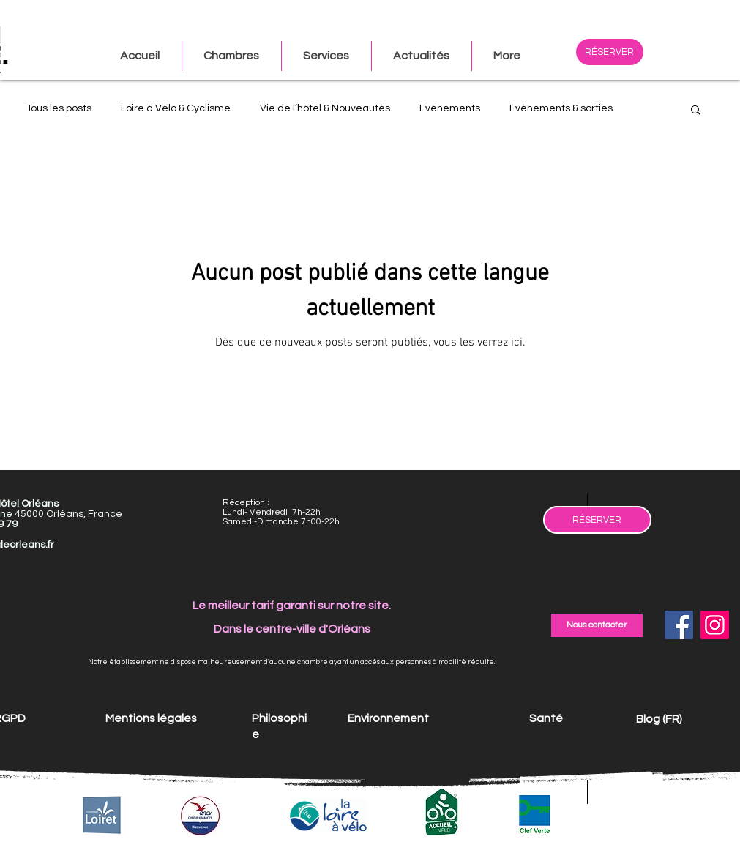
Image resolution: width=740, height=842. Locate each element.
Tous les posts (58, 108)
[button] (506, 56)
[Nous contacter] (597, 625)
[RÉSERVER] (610, 52)
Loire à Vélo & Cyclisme (176, 108)
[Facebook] (679, 625)
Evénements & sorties (561, 108)
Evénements (449, 108)
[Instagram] (714, 625)
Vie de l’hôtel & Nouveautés (325, 108)
